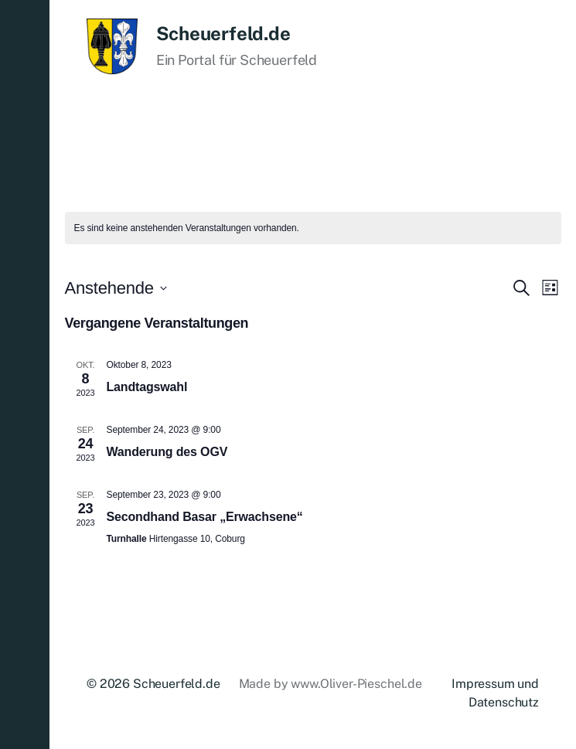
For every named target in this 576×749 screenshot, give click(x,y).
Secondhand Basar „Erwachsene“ (205, 516)
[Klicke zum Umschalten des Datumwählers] (116, 288)
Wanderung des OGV (167, 451)
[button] (24, 374)
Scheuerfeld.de (223, 33)
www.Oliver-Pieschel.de (356, 683)
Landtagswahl (147, 386)
